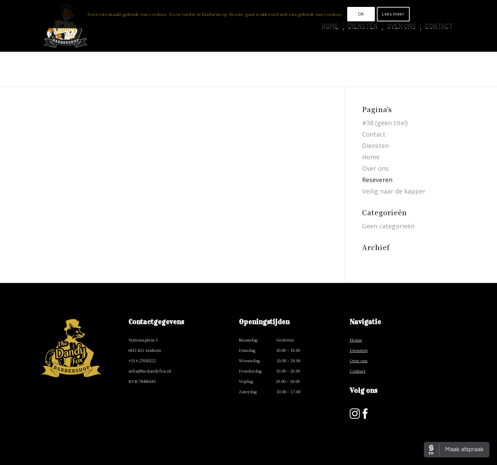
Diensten (375, 145)
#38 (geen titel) (385, 123)
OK (361, 14)
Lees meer (393, 14)
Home (371, 157)
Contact (374, 134)
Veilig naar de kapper (394, 191)
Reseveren (377, 180)
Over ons (375, 168)
